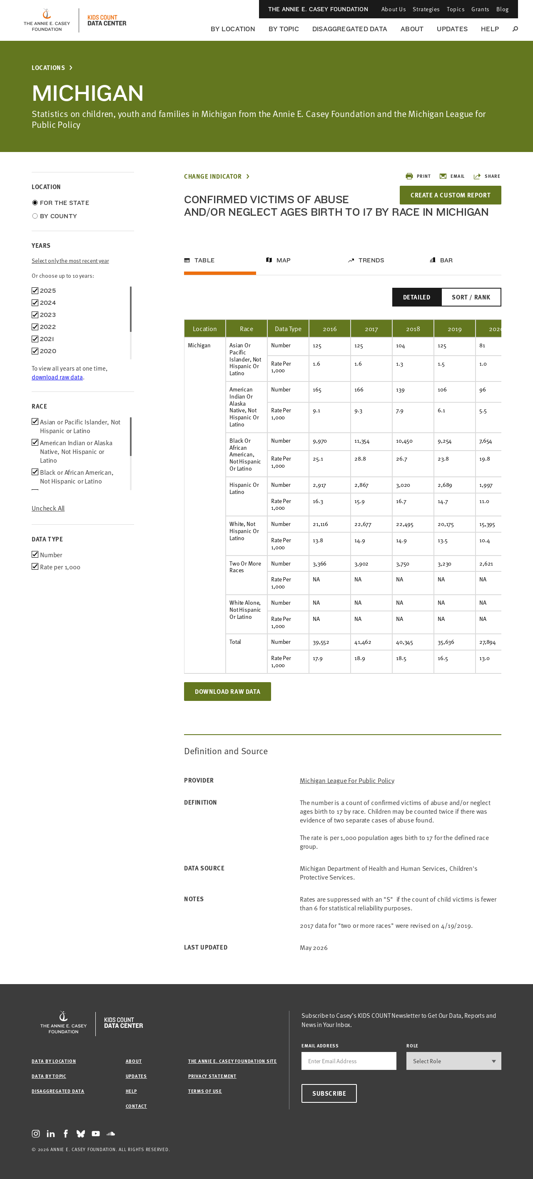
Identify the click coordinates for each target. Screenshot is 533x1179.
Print (418, 176)
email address (320, 1045)
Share (487, 176)
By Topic (284, 29)
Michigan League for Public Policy (347, 780)
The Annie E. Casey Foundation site (232, 1061)
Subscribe (329, 1093)
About (412, 29)
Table (204, 260)
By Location (233, 29)
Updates (452, 29)
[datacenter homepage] (107, 20)
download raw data (57, 376)
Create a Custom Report (451, 194)
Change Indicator (213, 176)
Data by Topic (49, 1076)
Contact (136, 1106)
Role (412, 1045)
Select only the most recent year (70, 260)
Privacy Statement (212, 1076)
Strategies (426, 9)
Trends (371, 260)
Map (283, 260)
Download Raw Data (227, 691)
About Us (393, 9)
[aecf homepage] (47, 20)
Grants (480, 9)
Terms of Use (205, 1091)
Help (490, 29)
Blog (502, 9)
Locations (48, 67)
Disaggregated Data (349, 29)
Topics (456, 9)
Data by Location (54, 1061)
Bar (446, 260)
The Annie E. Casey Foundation (318, 9)
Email (452, 176)
